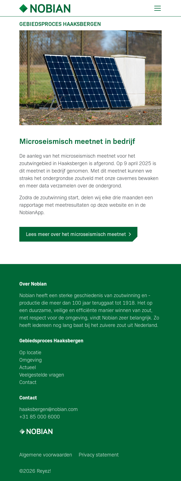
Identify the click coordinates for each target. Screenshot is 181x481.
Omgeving (30, 359)
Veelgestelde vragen (41, 374)
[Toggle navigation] (157, 8)
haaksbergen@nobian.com (48, 408)
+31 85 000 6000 (39, 416)
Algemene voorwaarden (45, 454)
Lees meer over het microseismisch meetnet (78, 233)
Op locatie (30, 352)
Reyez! (44, 470)
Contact (27, 381)
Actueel (27, 367)
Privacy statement (99, 454)
